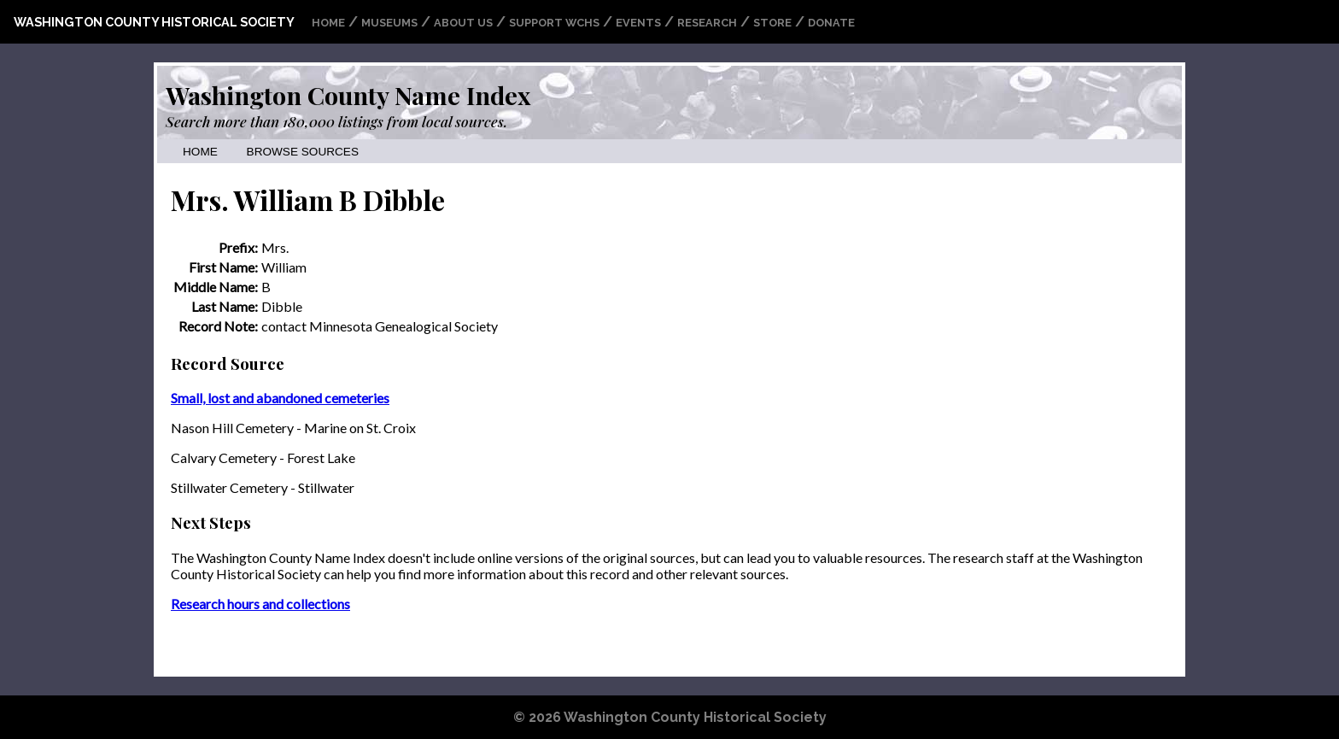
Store (772, 22)
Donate (831, 22)
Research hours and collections (260, 603)
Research (707, 22)
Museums (389, 22)
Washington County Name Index (348, 95)
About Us (463, 22)
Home (328, 22)
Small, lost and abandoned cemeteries (280, 398)
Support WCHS (554, 22)
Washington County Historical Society (154, 22)
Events (638, 22)
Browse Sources (303, 151)
